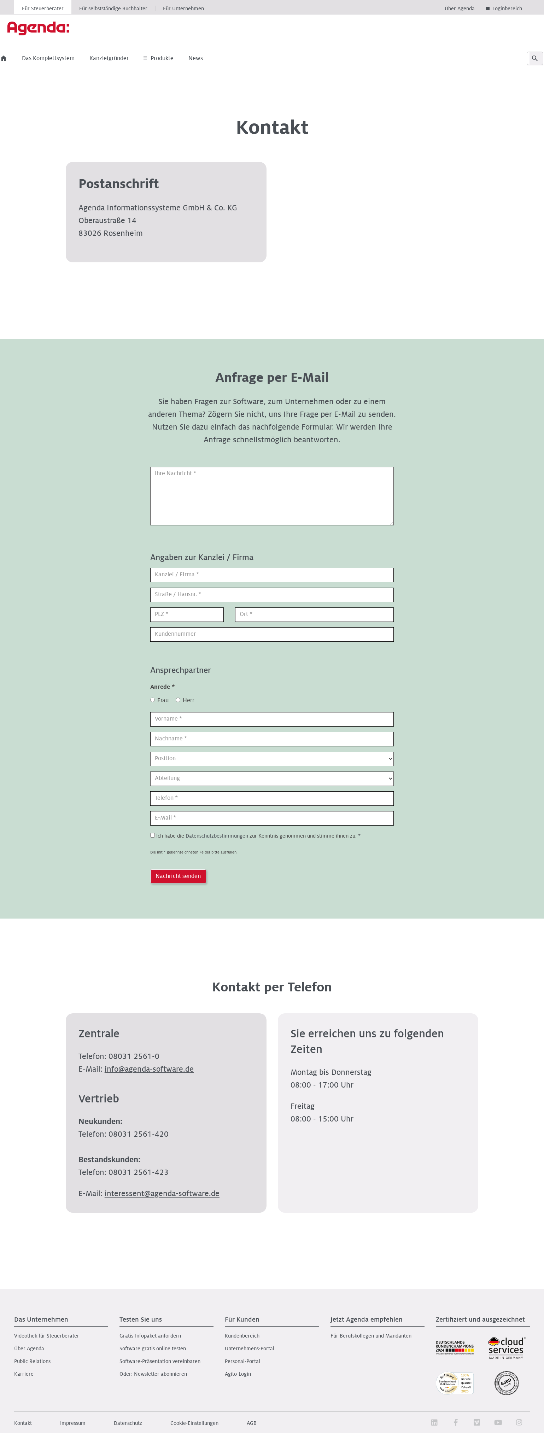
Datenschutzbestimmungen (218, 836)
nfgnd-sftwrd (149, 1069)
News (209, 58)
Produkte (172, 58)
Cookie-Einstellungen (194, 1423)
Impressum (73, 1423)
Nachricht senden (178, 876)
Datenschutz (128, 1423)
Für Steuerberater (43, 8)
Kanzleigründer (122, 58)
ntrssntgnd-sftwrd (162, 1193)
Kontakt (23, 1423)
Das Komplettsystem (61, 58)
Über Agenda (460, 8)
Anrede (162, 687)
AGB (252, 1423)
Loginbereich (507, 8)
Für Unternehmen (183, 8)
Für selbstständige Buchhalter (113, 8)
